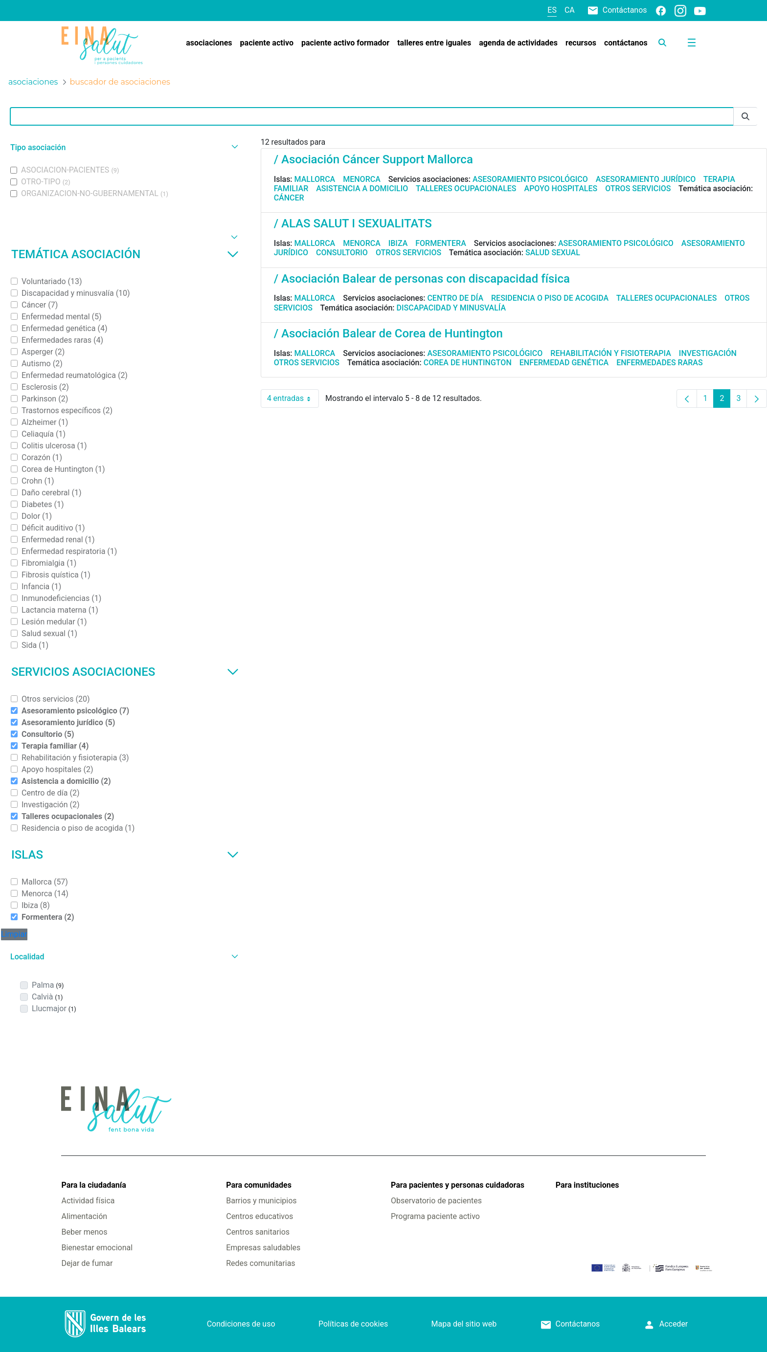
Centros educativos (259, 1216)
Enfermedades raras (659, 362)
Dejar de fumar (87, 1263)
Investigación (708, 353)
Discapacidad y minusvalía (451, 307)
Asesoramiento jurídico (646, 179)
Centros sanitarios (258, 1232)
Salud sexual (552, 252)
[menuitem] (209, 43)
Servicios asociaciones (125, 672)
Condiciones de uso (241, 1324)
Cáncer (289, 197)
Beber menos (84, 1232)
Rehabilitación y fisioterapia (610, 353)
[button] (123, 147)
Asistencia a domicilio (362, 188)
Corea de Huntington (468, 362)
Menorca (362, 179)
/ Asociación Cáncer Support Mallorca (373, 159)
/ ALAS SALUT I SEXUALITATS (353, 223)
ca (569, 10)
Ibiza (398, 243)
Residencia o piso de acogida (550, 298)
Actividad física (87, 1200)
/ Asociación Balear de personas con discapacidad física (422, 279)
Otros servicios (638, 188)
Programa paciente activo (435, 1216)
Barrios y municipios (261, 1200)
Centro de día (455, 298)
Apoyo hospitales (561, 188)
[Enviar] (745, 116)
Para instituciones (587, 1185)
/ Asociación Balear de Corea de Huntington (388, 333)
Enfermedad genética (564, 362)
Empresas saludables (263, 1247)
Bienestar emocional (97, 1247)
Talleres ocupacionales (466, 188)
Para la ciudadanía (93, 1185)
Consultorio (342, 252)
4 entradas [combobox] (293, 398)
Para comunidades (259, 1185)
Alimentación (84, 1216)
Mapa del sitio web (464, 1324)
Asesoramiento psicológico (530, 179)
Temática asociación (125, 254)
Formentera (440, 243)
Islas (125, 855)
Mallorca (315, 179)
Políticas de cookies (353, 1324)
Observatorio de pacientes (436, 1200)
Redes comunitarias (260, 1263)
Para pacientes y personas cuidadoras (457, 1185)
